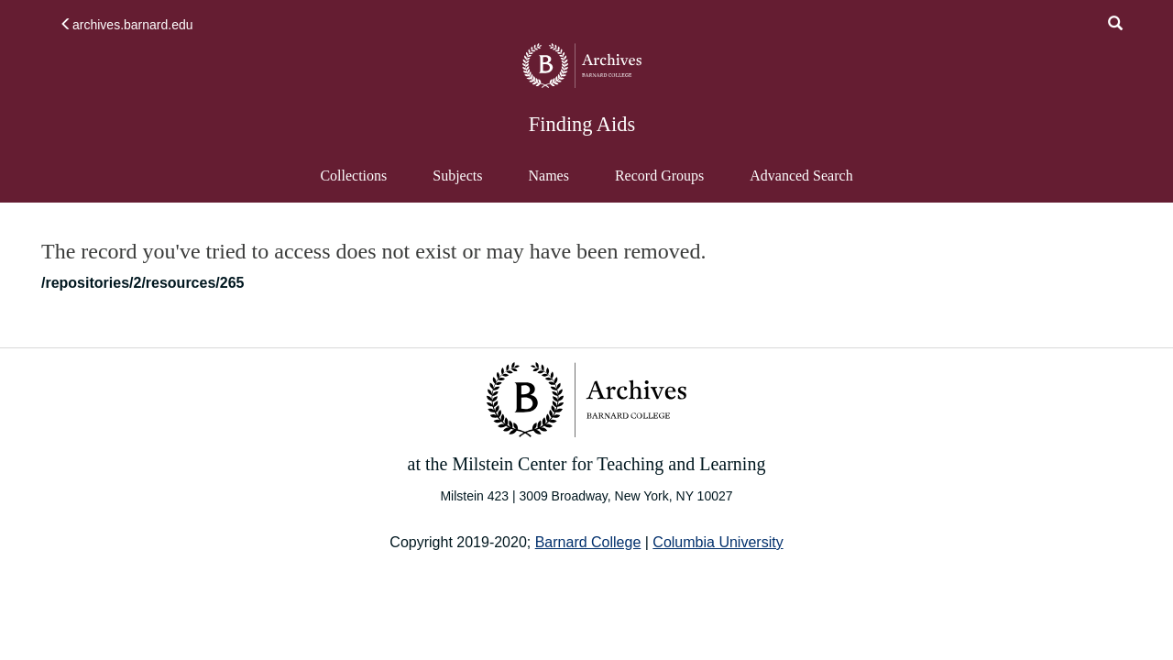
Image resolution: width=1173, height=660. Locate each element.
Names (548, 175)
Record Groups (659, 175)
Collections (353, 175)
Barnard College (588, 542)
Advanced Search (800, 184)
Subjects (457, 175)
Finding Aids (582, 124)
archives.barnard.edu (126, 24)
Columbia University (717, 542)
